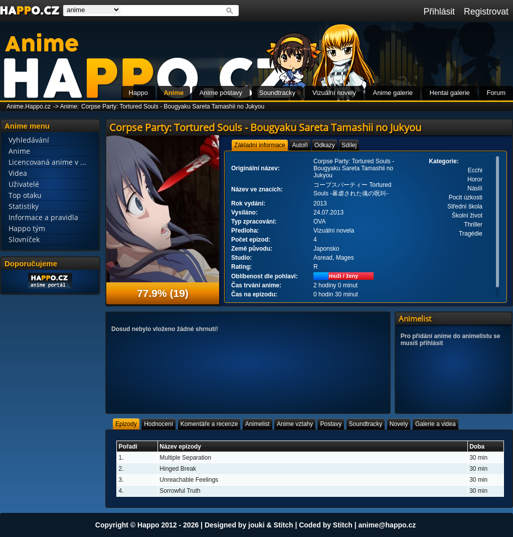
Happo (138, 92)
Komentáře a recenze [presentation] (209, 423)
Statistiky (24, 206)
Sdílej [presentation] (349, 145)
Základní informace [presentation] (259, 145)
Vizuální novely (334, 92)
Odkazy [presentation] (324, 145)
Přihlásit (439, 12)
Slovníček (24, 239)
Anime (173, 92)
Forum (495, 92)
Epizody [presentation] (126, 423)
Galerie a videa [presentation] (435, 423)
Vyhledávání (29, 140)
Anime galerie (393, 92)
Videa (18, 173)
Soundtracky (277, 92)
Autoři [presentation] (299, 145)
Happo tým (27, 228)
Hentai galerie (450, 92)
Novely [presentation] (399, 423)
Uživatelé (24, 184)
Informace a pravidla (43, 217)
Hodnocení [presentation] (158, 423)
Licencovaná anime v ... (47, 162)
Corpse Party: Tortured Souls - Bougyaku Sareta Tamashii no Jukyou (172, 106)
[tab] (260, 145)
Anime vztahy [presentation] (295, 423)
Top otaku (25, 195)
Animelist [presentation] (257, 423)
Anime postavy (221, 92)
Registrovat (486, 12)
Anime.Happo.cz (29, 106)
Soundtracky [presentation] (366, 423)
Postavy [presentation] (330, 423)
